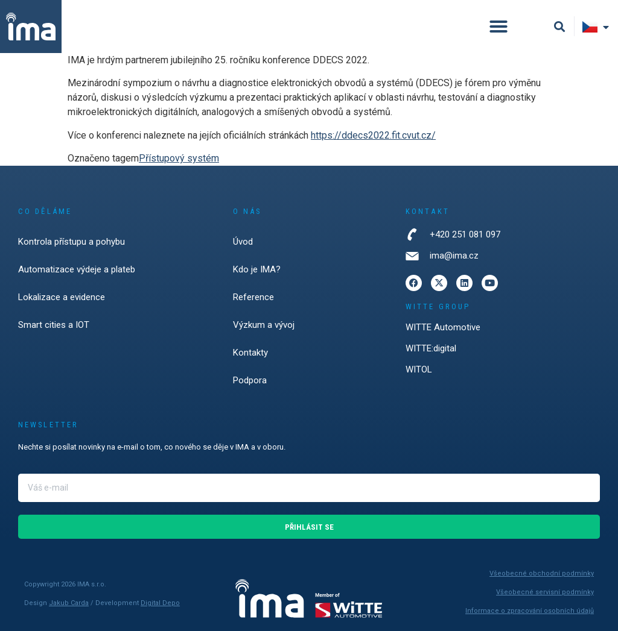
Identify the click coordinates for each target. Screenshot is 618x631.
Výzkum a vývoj (264, 324)
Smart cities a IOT (53, 324)
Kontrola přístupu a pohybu (71, 241)
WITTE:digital (431, 348)
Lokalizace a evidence (61, 297)
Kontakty (250, 352)
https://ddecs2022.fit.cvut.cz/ (373, 135)
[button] (498, 26)
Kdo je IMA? (257, 269)
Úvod (243, 241)
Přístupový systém (179, 158)
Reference (253, 297)
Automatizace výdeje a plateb (76, 269)
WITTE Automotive (443, 327)
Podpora (250, 380)
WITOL (419, 369)
